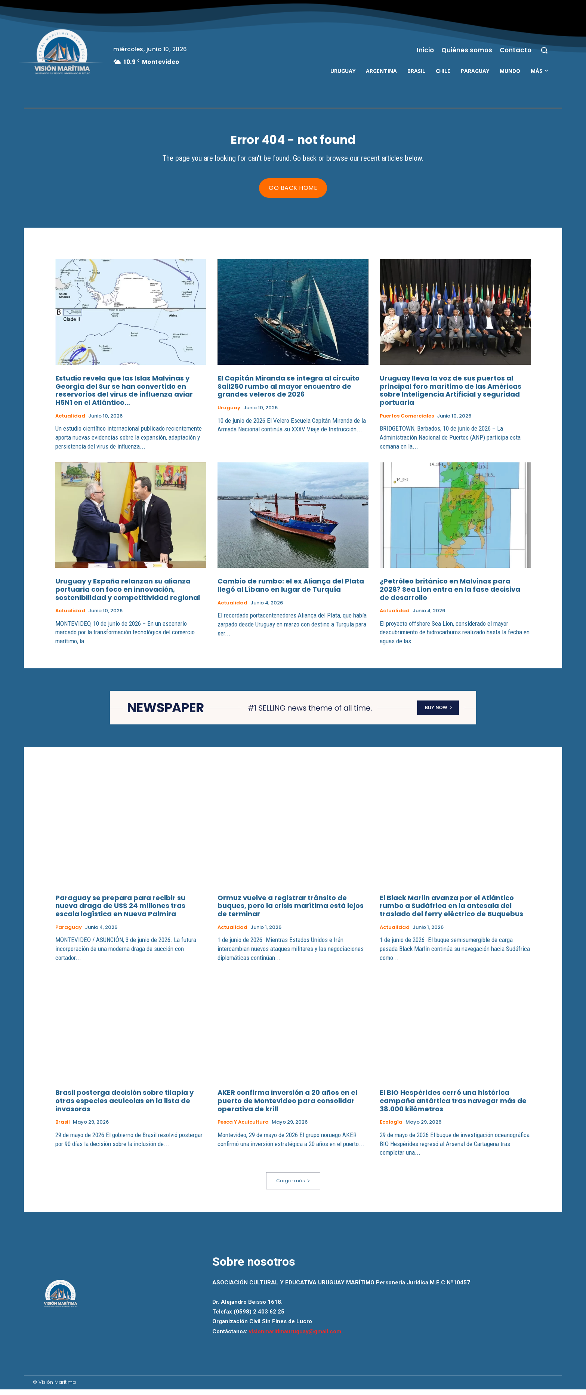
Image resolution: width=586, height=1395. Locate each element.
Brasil (62, 1128)
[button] (544, 50)
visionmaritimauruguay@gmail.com (295, 1336)
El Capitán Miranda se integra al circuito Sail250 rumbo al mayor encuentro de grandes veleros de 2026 (289, 391)
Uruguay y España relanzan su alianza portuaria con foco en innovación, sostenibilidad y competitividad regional (127, 594)
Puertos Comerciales (407, 421)
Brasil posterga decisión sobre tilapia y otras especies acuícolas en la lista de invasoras (124, 1106)
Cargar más (293, 1186)
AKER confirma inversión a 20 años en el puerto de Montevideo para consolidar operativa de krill (287, 1106)
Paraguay (68, 933)
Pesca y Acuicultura (243, 1128)
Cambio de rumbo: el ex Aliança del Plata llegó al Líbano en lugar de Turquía (291, 591)
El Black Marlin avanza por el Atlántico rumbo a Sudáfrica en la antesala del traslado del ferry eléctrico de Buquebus (451, 911)
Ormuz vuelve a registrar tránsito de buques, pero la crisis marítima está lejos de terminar (291, 911)
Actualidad (70, 421)
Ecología (391, 1128)
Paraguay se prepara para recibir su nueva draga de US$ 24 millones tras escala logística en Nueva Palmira (120, 911)
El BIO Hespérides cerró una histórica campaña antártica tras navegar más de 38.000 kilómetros (453, 1106)
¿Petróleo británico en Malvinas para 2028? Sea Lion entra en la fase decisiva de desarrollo (450, 594)
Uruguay (229, 413)
